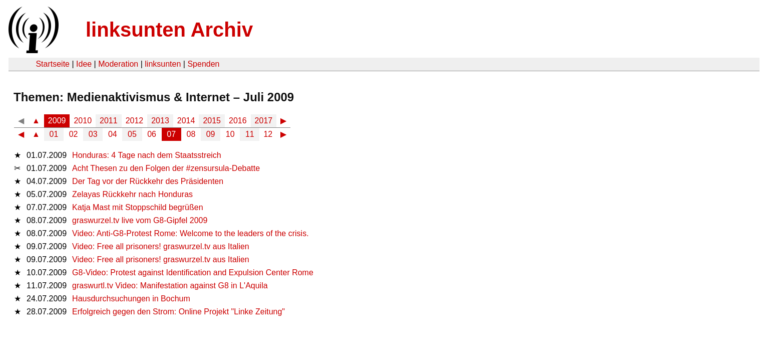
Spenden (203, 64)
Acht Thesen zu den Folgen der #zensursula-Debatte (166, 168)
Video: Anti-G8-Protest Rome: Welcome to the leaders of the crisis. (190, 233)
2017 (264, 120)
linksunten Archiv (169, 30)
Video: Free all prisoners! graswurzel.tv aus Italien (160, 246)
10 (230, 134)
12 (267, 134)
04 (112, 134)
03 (93, 134)
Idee (84, 64)
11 (249, 134)
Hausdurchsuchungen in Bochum (131, 298)
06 (151, 134)
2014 (186, 120)
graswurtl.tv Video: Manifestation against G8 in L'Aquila (170, 285)
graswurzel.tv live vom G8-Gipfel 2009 (139, 220)
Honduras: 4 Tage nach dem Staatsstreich (146, 155)
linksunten (163, 64)
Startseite (53, 64)
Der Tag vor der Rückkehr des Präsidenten (147, 181)
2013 (160, 120)
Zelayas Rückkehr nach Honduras (132, 194)
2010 (83, 120)
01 (54, 134)
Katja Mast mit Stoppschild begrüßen (137, 207)
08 (191, 134)
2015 (212, 120)
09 (210, 134)
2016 (238, 120)
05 (132, 134)
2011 (109, 120)
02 (73, 134)
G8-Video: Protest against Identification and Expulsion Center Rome (192, 272)
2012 (135, 120)
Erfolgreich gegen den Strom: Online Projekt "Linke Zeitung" (178, 311)
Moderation (118, 64)
